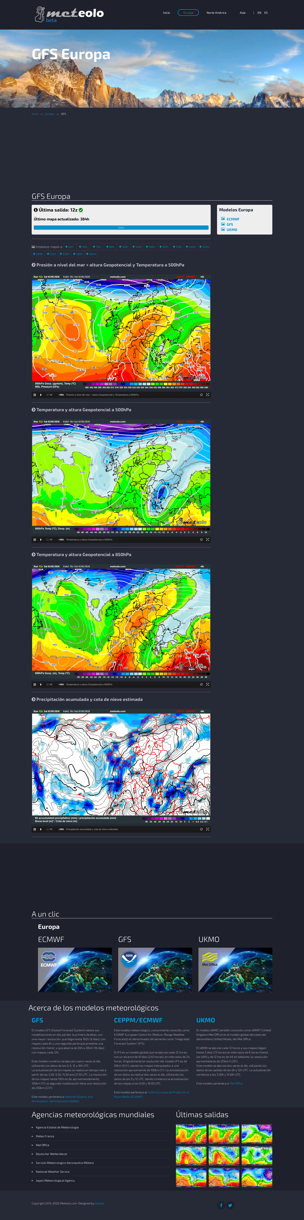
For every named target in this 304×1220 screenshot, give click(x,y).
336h (65, 254)
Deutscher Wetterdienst (51, 1154)
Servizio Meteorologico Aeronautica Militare (65, 1162)
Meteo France (45, 1136)
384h (92, 254)
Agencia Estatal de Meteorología (57, 1127)
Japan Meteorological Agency (55, 1180)
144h (138, 246)
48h (84, 246)
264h (205, 246)
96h (111, 246)
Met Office (236, 1083)
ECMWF (233, 219)
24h (70, 246)
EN (259, 12)
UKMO (232, 229)
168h (151, 246)
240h (192, 246)
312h (52, 254)
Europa (188, 12)
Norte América (216, 12)
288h (39, 254)
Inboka (99, 1203)
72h (98, 246)
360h (79, 254)
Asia (243, 12)
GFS (230, 224)
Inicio (166, 12)
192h (165, 246)
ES (266, 12)
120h (124, 246)
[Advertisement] (155, 155)
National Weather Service (52, 1171)
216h (178, 246)
